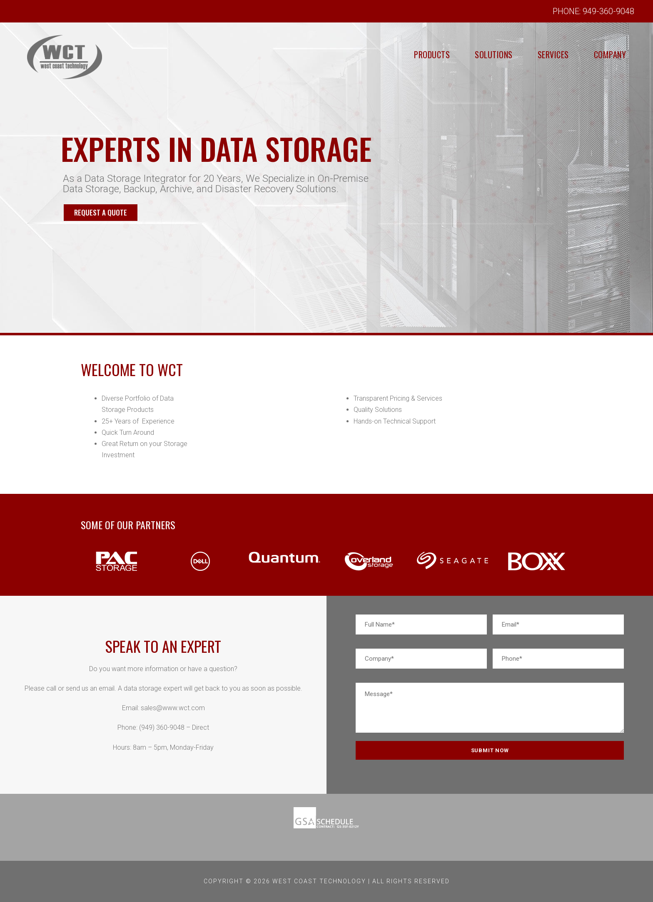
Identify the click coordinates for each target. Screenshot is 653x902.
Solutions (464, 54)
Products (390, 54)
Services (536, 54)
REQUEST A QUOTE (100, 312)
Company (604, 54)
